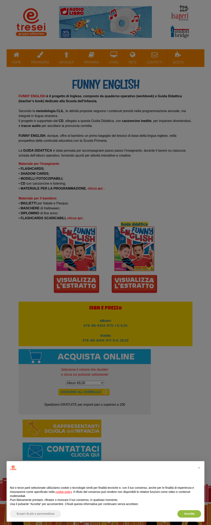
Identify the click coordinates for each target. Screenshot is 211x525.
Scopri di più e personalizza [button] (35, 513)
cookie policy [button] (63, 491)
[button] (199, 467)
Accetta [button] (189, 513)
